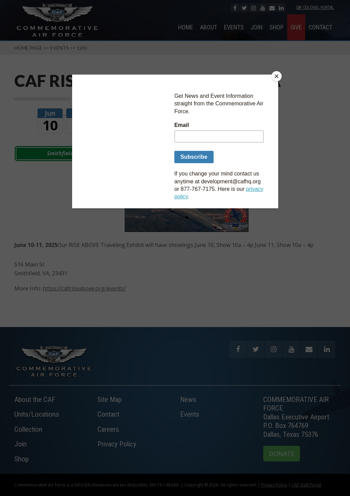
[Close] (276, 76)
